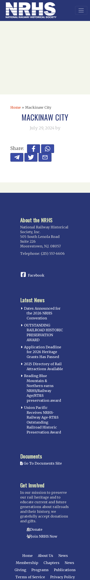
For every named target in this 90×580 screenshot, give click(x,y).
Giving (20, 570)
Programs (40, 570)
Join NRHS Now (44, 536)
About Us (45, 555)
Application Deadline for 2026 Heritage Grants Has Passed (42, 352)
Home (15, 107)
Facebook (36, 275)
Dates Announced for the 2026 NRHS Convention (42, 313)
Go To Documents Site (41, 463)
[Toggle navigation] (81, 10)
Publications (65, 570)
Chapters (51, 563)
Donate (36, 529)
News (63, 555)
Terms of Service (30, 577)
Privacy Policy (62, 577)
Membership (27, 563)
